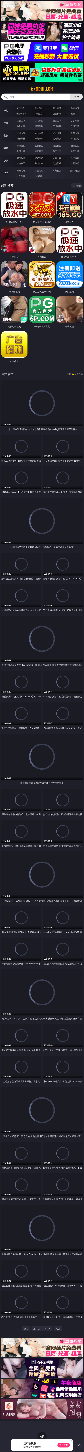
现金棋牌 (57, 113)
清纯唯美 (39, 150)
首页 (26, 1328)
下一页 (47, 1328)
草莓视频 (57, 170)
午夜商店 (39, 170)
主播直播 (57, 126)
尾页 (58, 1328)
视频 (5, 123)
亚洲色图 (39, 145)
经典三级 (39, 138)
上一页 (36, 1328)
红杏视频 (21, 175)
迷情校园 (21, 163)
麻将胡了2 (21, 113)
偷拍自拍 (39, 133)
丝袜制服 (39, 126)
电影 (5, 135)
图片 (5, 148)
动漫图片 (75, 145)
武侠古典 (75, 158)
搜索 (76, 96)
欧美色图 (57, 145)
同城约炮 (21, 170)
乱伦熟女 (57, 138)
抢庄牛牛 (75, 113)
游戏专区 (75, 108)
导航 (5, 172)
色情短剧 (39, 175)
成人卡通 (57, 133)
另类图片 (75, 150)
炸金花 (39, 113)
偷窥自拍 (21, 145)
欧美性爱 (75, 133)
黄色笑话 (57, 163)
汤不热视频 (74, 170)
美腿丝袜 (21, 150)
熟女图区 (57, 150)
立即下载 (63, 1445)
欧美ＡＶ (57, 120)
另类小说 (39, 163)
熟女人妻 (21, 126)
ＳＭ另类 (75, 126)
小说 (5, 160)
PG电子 (20, 108)
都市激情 (21, 158)
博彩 (5, 110)
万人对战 (57, 108)
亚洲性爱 (21, 133)
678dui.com (42, 89)
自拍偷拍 (39, 120)
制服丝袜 (21, 138)
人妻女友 (57, 158)
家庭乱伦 (39, 158)
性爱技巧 (75, 163)
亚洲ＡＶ (21, 120)
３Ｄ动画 (75, 120)
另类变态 (75, 138)
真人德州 (39, 108)
